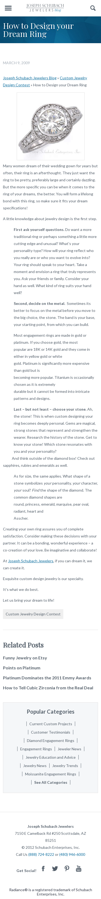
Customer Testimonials (50, 732)
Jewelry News (35, 765)
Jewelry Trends (65, 765)
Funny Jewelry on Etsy (25, 657)
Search (93, 8)
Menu (8, 8)
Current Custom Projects (50, 723)
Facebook (43, 868)
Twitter (55, 868)
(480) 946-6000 (72, 854)
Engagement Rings (36, 749)
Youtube (79, 868)
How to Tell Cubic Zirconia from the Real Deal (48, 687)
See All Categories (50, 782)
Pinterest (67, 868)
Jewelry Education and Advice (51, 757)
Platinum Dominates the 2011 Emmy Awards (47, 677)
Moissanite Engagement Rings (50, 774)
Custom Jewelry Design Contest (33, 614)
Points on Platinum (21, 667)
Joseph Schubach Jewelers (30, 561)
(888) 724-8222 (41, 854)
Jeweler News (69, 749)
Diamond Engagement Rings (50, 740)
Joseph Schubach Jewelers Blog (30, 78)
